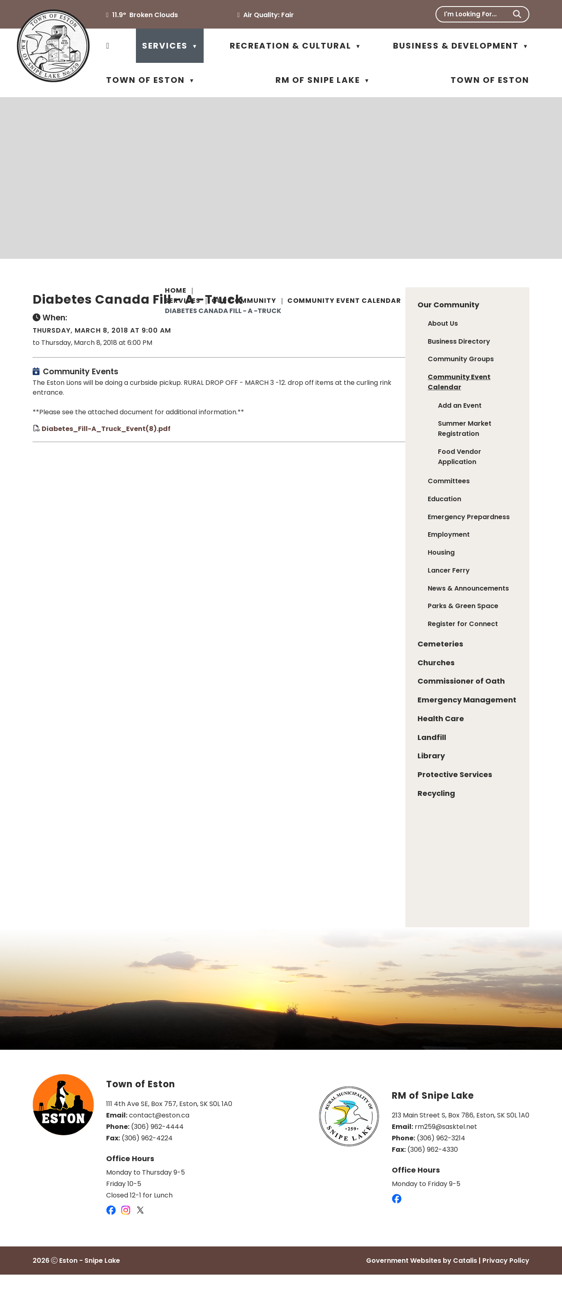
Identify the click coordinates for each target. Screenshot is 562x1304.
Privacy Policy (505, 1290)
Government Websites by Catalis (421, 1290)
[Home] (108, 46)
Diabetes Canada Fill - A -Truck (223, 310)
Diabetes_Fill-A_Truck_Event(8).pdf (238, 448)
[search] (477, 14)
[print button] (509, 314)
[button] (517, 14)
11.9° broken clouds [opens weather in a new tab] (145, 15)
